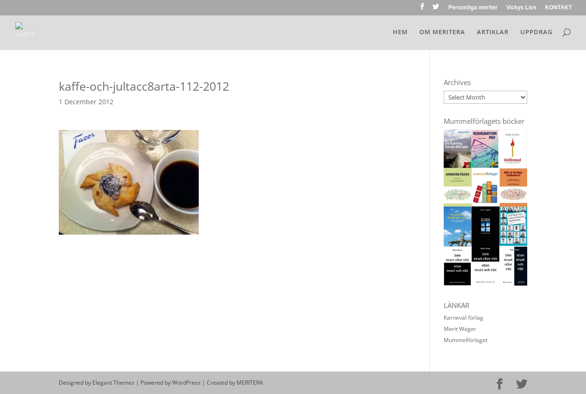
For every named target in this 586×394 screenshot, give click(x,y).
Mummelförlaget (466, 340)
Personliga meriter (472, 8)
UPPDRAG (536, 32)
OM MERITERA (442, 32)
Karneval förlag (463, 318)
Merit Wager (460, 329)
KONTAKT (558, 8)
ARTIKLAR (493, 32)
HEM (400, 32)
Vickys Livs (521, 8)
